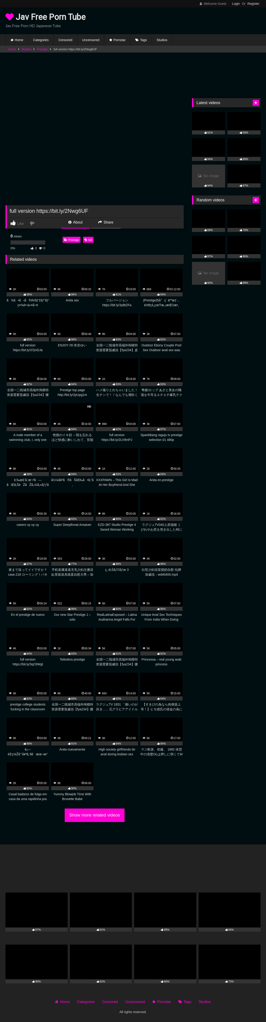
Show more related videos (94, 815)
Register (253, 3)
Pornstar (119, 40)
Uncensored (90, 40)
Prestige (42, 49)
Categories (41, 40)
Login (236, 3)
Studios (162, 40)
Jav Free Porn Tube (45, 17)
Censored (65, 40)
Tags (143, 40)
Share (105, 222)
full (88, 240)
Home (19, 40)
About (75, 222)
